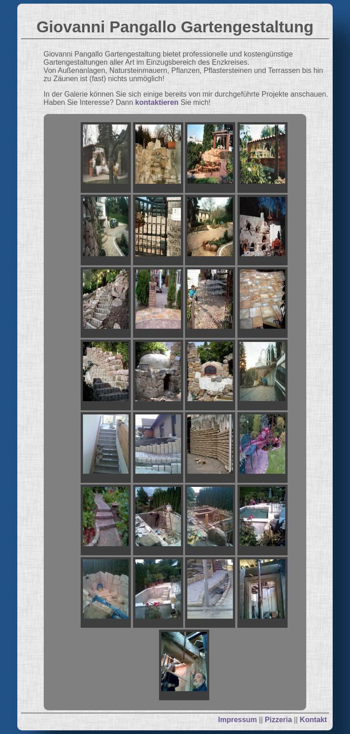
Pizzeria (278, 720)
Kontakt (313, 720)
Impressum (237, 720)
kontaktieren (157, 102)
